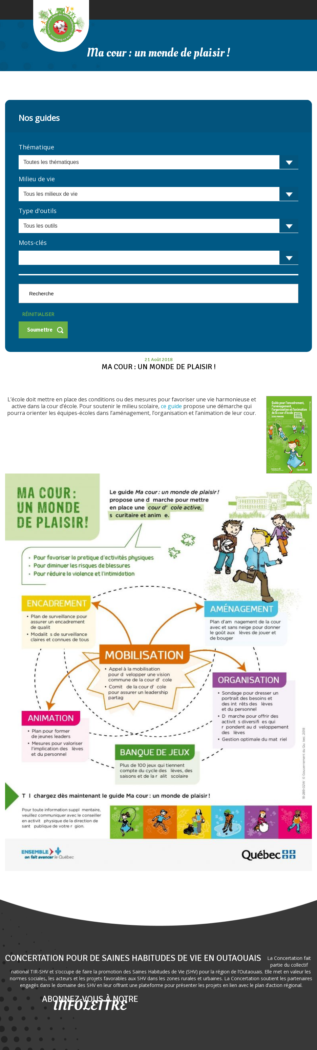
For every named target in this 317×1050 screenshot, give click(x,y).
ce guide (171, 406)
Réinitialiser (38, 314)
